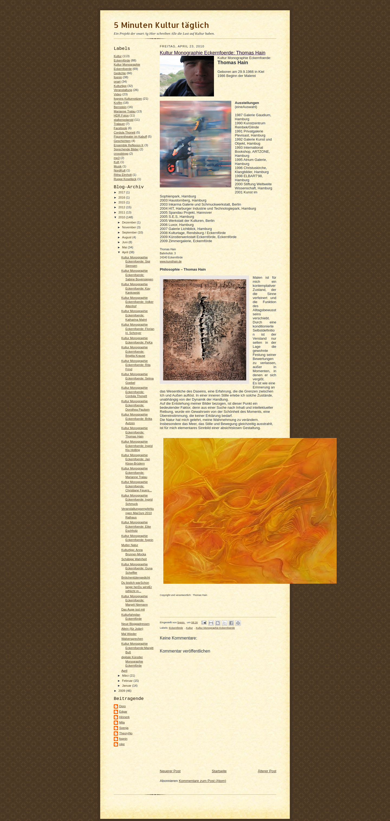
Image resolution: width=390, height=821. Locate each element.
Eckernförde (122, 60)
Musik (118, 166)
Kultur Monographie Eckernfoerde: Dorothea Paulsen (135, 405)
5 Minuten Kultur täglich (161, 25)
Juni (125, 242)
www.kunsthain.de (171, 261)
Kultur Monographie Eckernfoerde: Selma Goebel (137, 378)
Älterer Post (267, 771)
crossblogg (121, 153)
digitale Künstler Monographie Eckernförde (132, 661)
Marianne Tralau (125, 111)
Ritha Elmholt (123, 174)
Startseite (219, 771)
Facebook (120, 128)
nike (122, 744)
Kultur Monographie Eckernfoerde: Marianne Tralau (134, 472)
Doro (122, 706)
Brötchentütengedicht (135, 577)
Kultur (118, 56)
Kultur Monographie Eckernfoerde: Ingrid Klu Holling (137, 446)
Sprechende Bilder (126, 149)
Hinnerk (124, 717)
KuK (116, 162)
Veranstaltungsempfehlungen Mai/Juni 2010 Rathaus (137, 513)
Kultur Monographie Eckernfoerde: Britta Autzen (136, 418)
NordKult (119, 170)
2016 (122, 197)
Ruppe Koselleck (125, 179)
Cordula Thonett (124, 132)
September (130, 232)
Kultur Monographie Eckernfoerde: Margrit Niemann (134, 600)
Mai (125, 247)
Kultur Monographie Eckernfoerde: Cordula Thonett (134, 392)
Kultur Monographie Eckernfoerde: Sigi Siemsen (135, 261)
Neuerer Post (170, 771)
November (129, 227)
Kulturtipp (120, 85)
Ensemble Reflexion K (129, 145)
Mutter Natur (129, 545)
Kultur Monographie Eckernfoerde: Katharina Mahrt (134, 315)
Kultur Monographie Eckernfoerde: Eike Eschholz (136, 526)
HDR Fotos (121, 115)
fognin (118, 77)
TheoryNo (125, 733)
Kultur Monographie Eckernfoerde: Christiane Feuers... (136, 486)
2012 (122, 207)
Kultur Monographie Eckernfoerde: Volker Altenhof (137, 302)
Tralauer (119, 123)
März (126, 675)
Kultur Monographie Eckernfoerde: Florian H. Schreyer (137, 329)
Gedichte (120, 73)
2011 (122, 212)
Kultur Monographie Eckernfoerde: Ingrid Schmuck (137, 499)
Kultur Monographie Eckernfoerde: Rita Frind (136, 365)
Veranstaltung (123, 90)
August (127, 237)
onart (117, 81)
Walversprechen (132, 638)
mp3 (117, 158)
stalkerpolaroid (124, 119)
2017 (122, 192)
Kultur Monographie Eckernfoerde (215, 627)
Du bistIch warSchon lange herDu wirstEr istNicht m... (136, 587)
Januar (127, 685)
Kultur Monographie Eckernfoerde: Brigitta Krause (134, 351)
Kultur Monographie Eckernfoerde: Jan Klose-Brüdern (135, 459)
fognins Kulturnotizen (128, 98)
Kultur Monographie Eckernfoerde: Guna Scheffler (136, 568)
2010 (122, 217)
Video (117, 94)
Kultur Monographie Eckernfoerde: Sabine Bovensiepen (137, 275)
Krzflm (118, 102)
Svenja (123, 727)
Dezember (129, 222)
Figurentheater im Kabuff (130, 136)
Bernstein (120, 107)
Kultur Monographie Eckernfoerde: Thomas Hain (134, 432)
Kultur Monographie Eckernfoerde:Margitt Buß (137, 648)
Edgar (123, 711)
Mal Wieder (129, 633)
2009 (122, 690)
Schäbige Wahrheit (134, 559)
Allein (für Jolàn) (132, 628)
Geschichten (122, 140)
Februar (128, 680)
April (125, 252)
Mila (122, 722)
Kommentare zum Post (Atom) (202, 781)
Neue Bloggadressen (135, 623)
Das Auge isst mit (133, 609)
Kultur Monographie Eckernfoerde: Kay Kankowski (135, 288)
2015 (122, 202)
